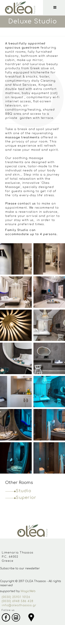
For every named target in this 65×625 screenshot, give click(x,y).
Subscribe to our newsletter (20, 568)
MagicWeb (28, 591)
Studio (23, 491)
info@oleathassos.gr (19, 605)
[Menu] (58, 7)
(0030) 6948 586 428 (17, 601)
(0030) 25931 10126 (16, 597)
